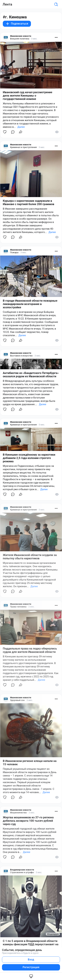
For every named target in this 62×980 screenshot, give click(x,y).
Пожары (14, 252)
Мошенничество (18, 812)
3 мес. (34, 38)
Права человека (18, 606)
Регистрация (31, 967)
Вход (31, 959)
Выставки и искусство (21, 355)
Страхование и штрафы (22, 872)
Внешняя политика (19, 38)
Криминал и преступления (23, 147)
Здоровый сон (17, 700)
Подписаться (17, 24)
